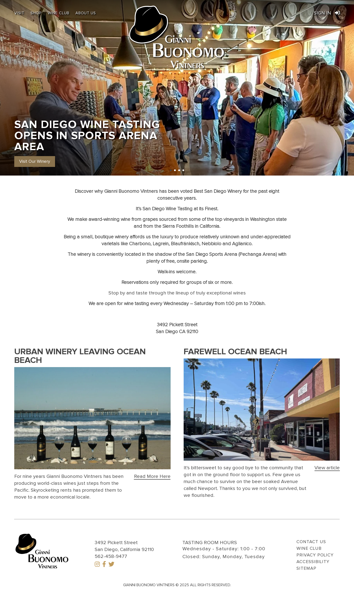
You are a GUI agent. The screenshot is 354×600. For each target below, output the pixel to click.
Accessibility (312, 562)
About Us (85, 13)
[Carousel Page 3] (179, 170)
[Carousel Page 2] (175, 170)
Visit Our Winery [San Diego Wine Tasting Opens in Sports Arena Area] (34, 161)
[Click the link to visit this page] (92, 418)
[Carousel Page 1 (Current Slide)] (171, 170)
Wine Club (58, 13)
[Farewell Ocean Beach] (327, 467)
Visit (19, 13)
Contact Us (311, 542)
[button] (34, 161)
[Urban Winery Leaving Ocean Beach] (152, 476)
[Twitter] (111, 564)
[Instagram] (97, 564)
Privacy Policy (315, 555)
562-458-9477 (111, 556)
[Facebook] (104, 564)
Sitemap (306, 568)
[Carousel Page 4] (183, 170)
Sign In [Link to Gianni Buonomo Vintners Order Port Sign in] (327, 13)
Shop (36, 13)
